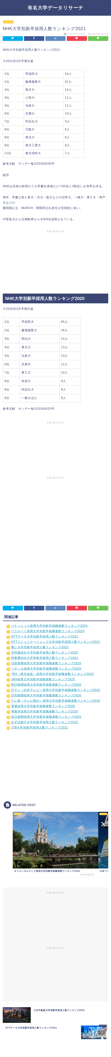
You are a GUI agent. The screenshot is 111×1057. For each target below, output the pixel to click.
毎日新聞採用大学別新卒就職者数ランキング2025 (46, 716)
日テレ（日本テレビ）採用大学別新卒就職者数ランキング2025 (55, 690)
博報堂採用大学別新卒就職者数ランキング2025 (44, 711)
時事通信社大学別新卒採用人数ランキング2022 (44, 657)
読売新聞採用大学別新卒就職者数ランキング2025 (46, 695)
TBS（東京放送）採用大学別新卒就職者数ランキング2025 (52, 674)
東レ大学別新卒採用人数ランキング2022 (40, 647)
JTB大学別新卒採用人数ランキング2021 (39, 727)
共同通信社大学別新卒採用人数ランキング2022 (44, 652)
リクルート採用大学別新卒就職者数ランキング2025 (48, 631)
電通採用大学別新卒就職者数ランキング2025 (43, 706)
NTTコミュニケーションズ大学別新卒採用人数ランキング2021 (55, 641)
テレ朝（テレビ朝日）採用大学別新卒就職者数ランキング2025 (55, 700)
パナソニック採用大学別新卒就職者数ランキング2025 (49, 625)
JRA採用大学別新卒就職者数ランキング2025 (43, 679)
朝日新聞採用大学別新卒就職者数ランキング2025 (46, 684)
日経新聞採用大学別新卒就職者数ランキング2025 (46, 663)
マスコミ (8, 22)
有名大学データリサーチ (55, 8)
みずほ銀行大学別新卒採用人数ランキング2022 (44, 722)
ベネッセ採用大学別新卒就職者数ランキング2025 (46, 668)
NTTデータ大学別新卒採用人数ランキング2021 (44, 636)
